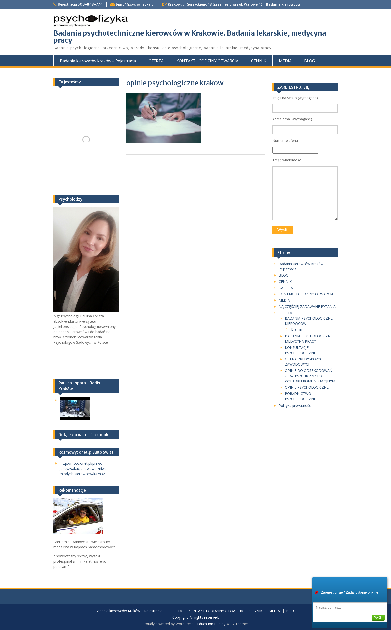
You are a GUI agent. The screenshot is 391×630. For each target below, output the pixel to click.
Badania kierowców (283, 4)
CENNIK (258, 61)
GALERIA (286, 287)
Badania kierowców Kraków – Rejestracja (98, 61)
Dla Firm (298, 329)
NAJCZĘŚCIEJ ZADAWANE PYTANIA (307, 306)
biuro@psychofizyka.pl (135, 4)
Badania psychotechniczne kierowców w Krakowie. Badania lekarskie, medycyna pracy (189, 37)
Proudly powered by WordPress (167, 623)
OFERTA (156, 61)
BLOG (309, 61)
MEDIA (285, 61)
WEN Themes (237, 623)
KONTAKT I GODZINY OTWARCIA (207, 61)
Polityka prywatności (295, 405)
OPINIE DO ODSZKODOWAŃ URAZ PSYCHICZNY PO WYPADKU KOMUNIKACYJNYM (310, 375)
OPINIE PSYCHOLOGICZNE (307, 387)
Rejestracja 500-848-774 (80, 4)
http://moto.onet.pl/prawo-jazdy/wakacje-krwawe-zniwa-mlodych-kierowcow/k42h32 (84, 468)
